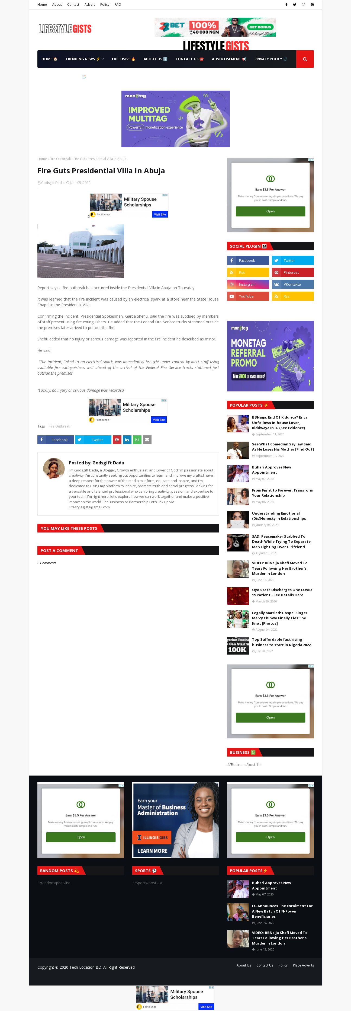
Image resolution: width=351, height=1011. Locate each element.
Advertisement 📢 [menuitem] (229, 58)
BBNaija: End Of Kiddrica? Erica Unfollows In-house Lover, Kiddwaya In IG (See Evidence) (280, 422)
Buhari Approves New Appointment (271, 470)
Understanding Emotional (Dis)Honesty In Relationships (279, 516)
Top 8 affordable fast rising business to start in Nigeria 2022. (282, 642)
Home (42, 4)
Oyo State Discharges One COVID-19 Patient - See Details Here (282, 592)
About (57, 4)
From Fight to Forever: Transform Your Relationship (282, 493)
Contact (73, 4)
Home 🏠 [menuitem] (49, 58)
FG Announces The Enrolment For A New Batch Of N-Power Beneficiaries (282, 911)
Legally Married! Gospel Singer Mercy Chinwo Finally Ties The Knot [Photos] (279, 618)
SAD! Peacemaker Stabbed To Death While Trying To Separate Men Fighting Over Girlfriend (281, 541)
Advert (90, 4)
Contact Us (264, 965)
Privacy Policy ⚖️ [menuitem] (271, 58)
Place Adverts (303, 965)
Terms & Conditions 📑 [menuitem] (63, 76)
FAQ (118, 4)
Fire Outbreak (60, 159)
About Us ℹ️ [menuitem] (156, 58)
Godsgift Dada (52, 182)
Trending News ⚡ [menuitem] (83, 58)
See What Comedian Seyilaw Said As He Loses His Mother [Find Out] (283, 447)
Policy (104, 4)
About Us (244, 965)
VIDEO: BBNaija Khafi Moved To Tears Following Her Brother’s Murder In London (280, 568)
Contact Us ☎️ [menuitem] (190, 58)
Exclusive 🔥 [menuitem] (124, 58)
